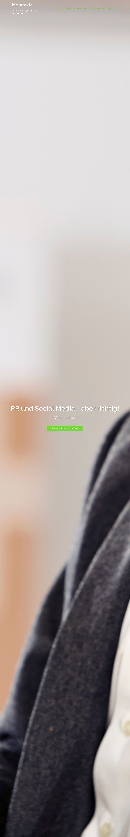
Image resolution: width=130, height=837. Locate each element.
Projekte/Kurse (68, 8)
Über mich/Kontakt (96, 8)
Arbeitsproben (111, 8)
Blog (58, 8)
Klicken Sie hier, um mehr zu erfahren (65, 428)
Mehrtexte (22, 4)
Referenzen (81, 8)
